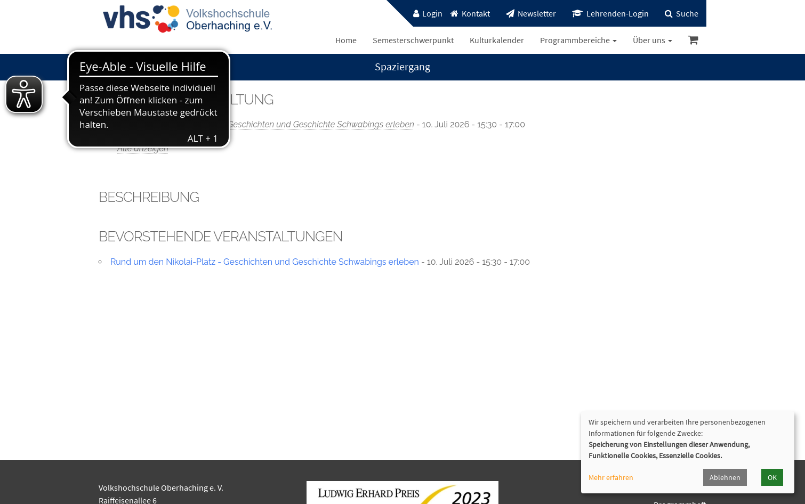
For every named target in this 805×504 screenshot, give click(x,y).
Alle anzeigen (142, 148)
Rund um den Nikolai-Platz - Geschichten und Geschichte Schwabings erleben (265, 124)
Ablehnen (725, 477)
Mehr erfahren (611, 477)
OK (772, 477)
